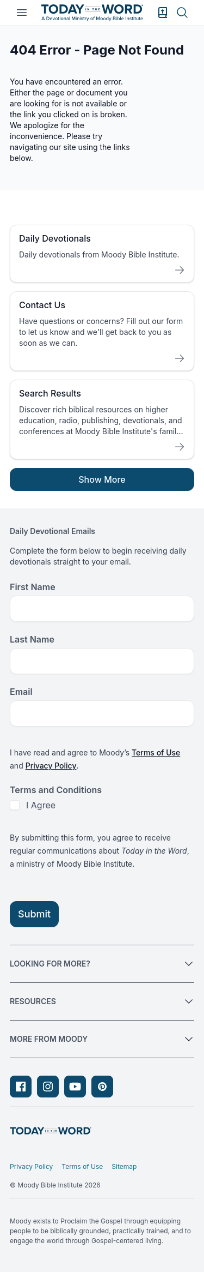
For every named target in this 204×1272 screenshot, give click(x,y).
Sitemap (124, 1166)
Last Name (32, 639)
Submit (34, 914)
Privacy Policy (51, 765)
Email (21, 691)
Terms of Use (156, 752)
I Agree (40, 805)
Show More (101, 479)
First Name (32, 586)
